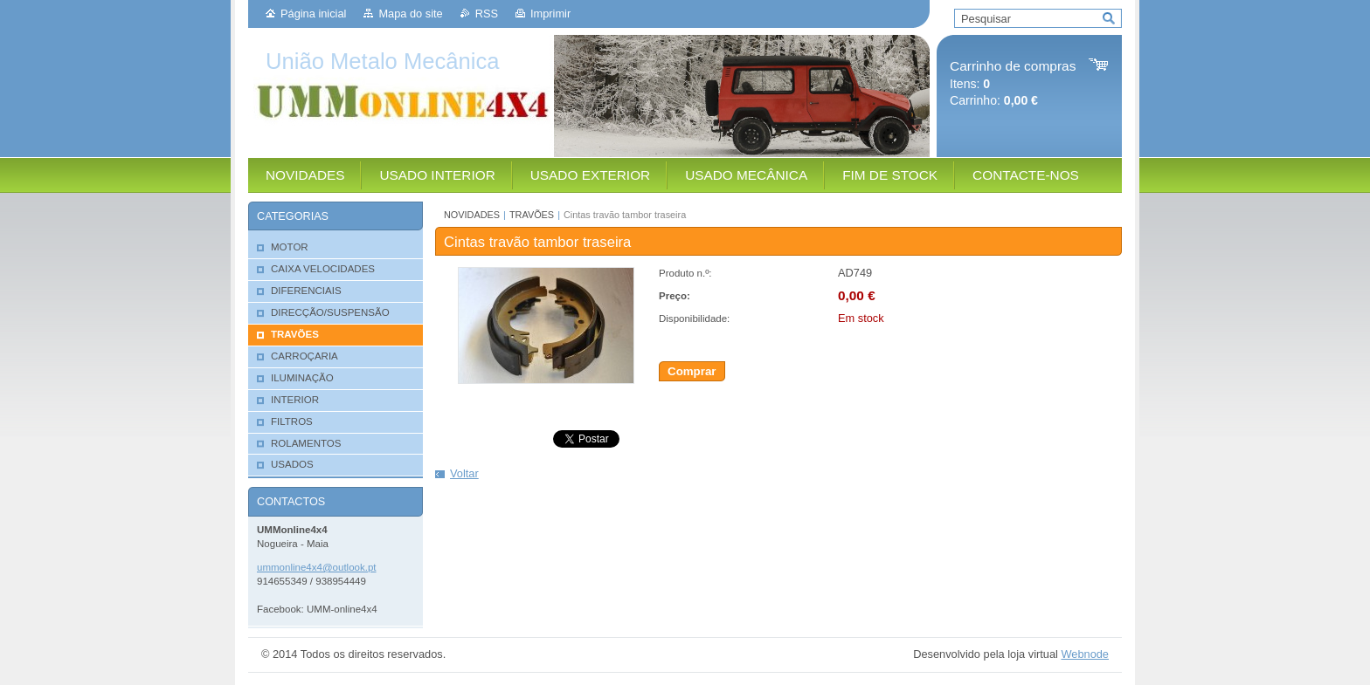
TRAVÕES (531, 214)
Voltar (464, 473)
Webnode (1085, 654)
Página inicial (313, 13)
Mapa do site (410, 13)
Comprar (692, 371)
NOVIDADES (472, 214)
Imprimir (550, 13)
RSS (486, 13)
